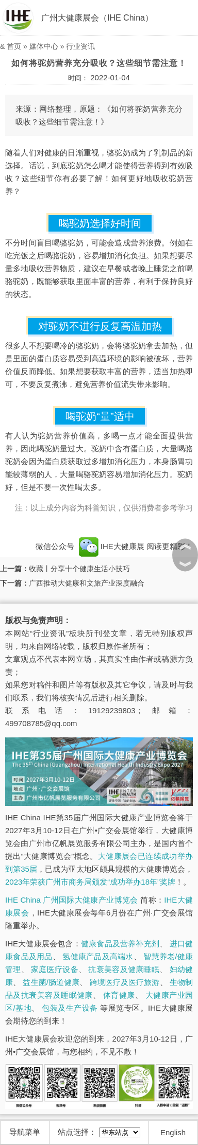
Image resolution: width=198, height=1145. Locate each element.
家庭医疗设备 (54, 969)
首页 (14, 46)
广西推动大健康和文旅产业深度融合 (86, 583)
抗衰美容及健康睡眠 (123, 969)
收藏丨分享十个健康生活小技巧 (79, 569)
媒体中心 (43, 46)
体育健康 (119, 995)
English (173, 1132)
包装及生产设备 (69, 1007)
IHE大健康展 (111, 546)
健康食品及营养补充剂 (120, 943)
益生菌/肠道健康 (51, 982)
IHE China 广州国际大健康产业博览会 (71, 899)
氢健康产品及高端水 (97, 956)
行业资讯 (80, 46)
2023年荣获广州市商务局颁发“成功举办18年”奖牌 (90, 881)
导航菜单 (24, 1132)
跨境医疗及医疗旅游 (125, 982)
